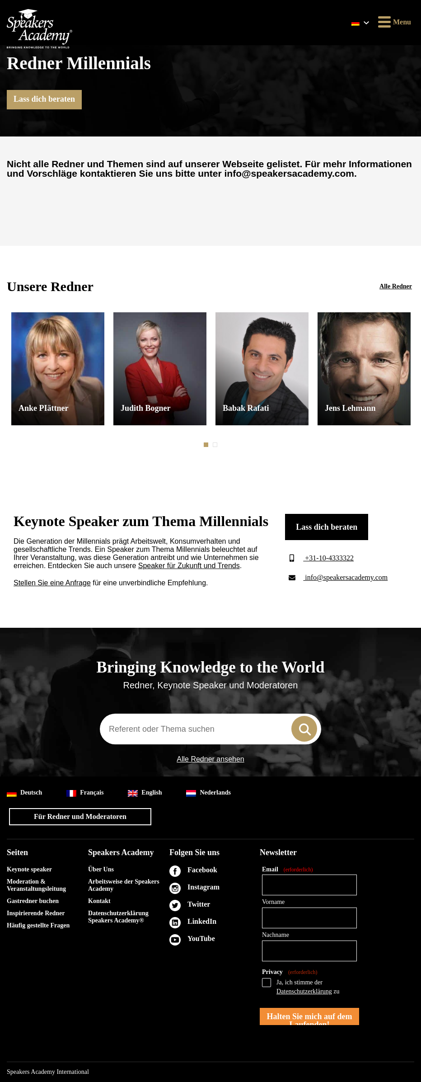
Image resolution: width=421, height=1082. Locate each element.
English (145, 793)
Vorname (273, 902)
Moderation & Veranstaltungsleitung (36, 885)
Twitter (198, 904)
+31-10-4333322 (319, 558)
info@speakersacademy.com (336, 577)
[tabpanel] (58, 368)
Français (84, 793)
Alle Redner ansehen (210, 759)
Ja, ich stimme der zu (308, 987)
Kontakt (99, 901)
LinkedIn (201, 921)
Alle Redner (395, 286)
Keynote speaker (29, 869)
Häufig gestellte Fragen (38, 925)
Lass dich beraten (44, 98)
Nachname (275, 934)
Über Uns (101, 869)
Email (287, 870)
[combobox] (210, 729)
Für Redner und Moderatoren (80, 816)
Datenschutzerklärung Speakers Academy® (118, 917)
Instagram (203, 887)
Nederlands (208, 793)
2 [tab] (216, 445)
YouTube (201, 938)
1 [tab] (207, 445)
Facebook (202, 870)
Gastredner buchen (33, 901)
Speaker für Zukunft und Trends (189, 565)
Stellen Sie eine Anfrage (52, 583)
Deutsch (24, 793)
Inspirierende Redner (36, 913)
